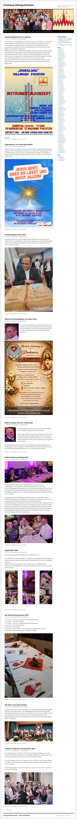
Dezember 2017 (61, 115)
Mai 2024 (60, 69)
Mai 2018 (60, 111)
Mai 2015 (60, 133)
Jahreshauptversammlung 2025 (16, 457)
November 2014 (61, 139)
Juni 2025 (60, 59)
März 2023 (60, 85)
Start (6, 31)
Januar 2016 (61, 126)
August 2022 (61, 91)
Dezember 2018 (61, 108)
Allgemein (14, 139)
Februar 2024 (61, 73)
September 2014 (61, 142)
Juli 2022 (60, 92)
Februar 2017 (61, 119)
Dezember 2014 (61, 138)
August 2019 (61, 103)
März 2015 (60, 134)
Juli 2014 (60, 144)
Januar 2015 (61, 137)
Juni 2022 (60, 93)
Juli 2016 (60, 122)
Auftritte (28, 31)
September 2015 (61, 129)
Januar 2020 (61, 99)
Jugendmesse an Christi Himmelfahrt (19, 144)
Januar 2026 (61, 53)
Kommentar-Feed (62, 159)
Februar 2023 (61, 86)
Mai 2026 (60, 48)
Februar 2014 (61, 149)
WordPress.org (61, 160)
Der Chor (10, 31)
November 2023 (61, 77)
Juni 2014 (60, 145)
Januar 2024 (61, 74)
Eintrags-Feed (61, 157)
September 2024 (61, 65)
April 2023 (60, 84)
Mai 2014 (60, 146)
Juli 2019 (60, 104)
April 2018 (60, 112)
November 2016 (61, 120)
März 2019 (60, 107)
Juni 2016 (60, 123)
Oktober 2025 (61, 55)
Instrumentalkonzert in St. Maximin (18, 37)
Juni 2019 (60, 106)
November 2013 (61, 152)
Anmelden (60, 156)
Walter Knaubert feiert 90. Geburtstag (19, 423)
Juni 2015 (60, 131)
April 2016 (60, 125)
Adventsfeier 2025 (11, 550)
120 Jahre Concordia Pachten (16, 705)
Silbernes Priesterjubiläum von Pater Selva (21, 319)
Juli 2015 (60, 130)
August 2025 (61, 58)
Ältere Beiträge (8, 810)
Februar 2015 (61, 135)
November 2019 (61, 101)
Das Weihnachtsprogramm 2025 (17, 615)
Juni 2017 (60, 116)
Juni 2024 (60, 67)
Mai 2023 (60, 82)
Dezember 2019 (61, 100)
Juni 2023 (60, 81)
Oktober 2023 (61, 78)
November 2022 (61, 89)
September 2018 (61, 110)
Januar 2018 (61, 114)
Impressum (38, 31)
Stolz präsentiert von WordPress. (65, 815)
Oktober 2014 (61, 141)
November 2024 (61, 63)
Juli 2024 (60, 66)
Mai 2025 (60, 61)
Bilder (33, 31)
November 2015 (61, 127)
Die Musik (16, 31)
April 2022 (60, 96)
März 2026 (60, 51)
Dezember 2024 (61, 62)
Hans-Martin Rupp (22, 38)
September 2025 (61, 57)
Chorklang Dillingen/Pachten (18, 5)
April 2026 (60, 50)
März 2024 (60, 72)
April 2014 (60, 148)
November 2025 (61, 54)
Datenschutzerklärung (47, 31)
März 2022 (60, 97)
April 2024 (60, 70)
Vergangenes (22, 31)
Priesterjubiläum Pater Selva (15, 235)
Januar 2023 (61, 88)
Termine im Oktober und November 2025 (20, 748)
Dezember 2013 (61, 150)
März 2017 (60, 118)
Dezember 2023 (61, 76)
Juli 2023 (60, 80)
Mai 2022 (60, 95)
